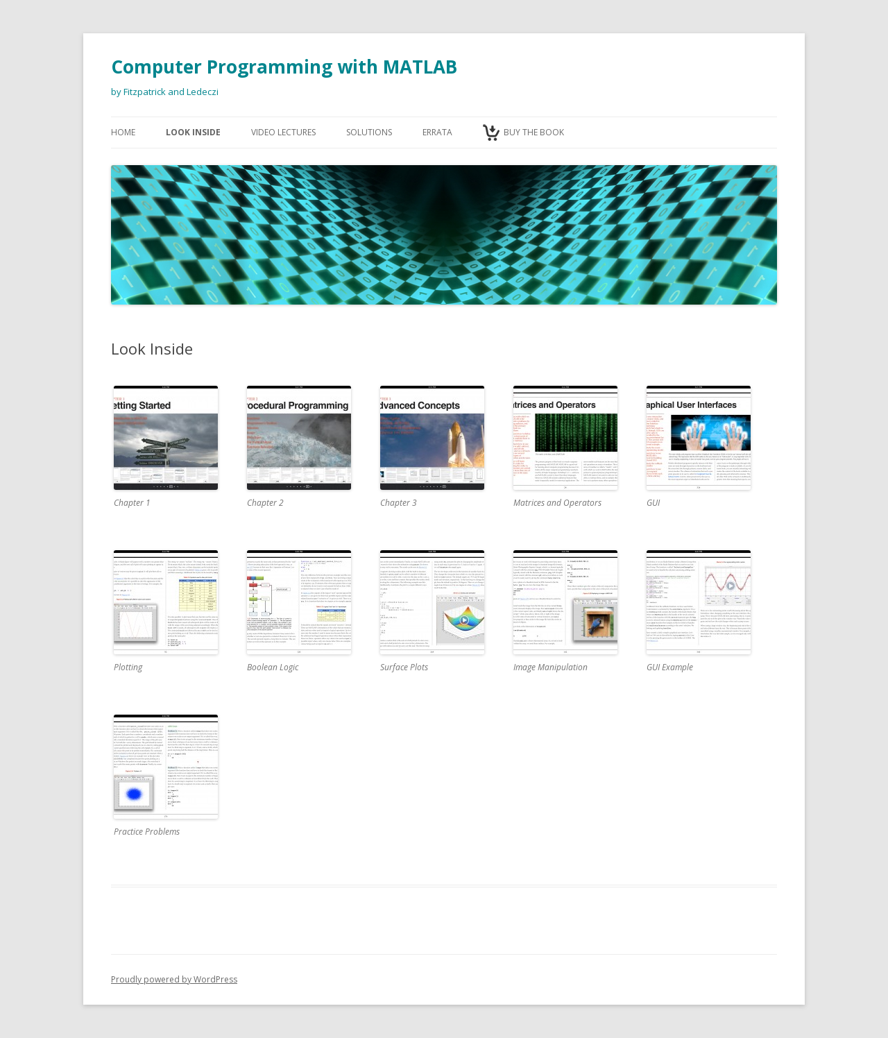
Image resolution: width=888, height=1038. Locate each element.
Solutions (369, 132)
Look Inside (193, 132)
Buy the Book (534, 132)
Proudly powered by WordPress (174, 979)
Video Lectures (283, 132)
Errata (437, 132)
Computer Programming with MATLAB (284, 66)
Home (123, 132)
